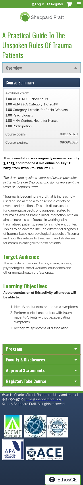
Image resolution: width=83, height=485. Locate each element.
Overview (14, 68)
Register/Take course (26, 381)
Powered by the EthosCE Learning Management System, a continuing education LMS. (63, 479)
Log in (39, 4)
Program (14, 349)
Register (57, 4)
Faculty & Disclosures (25, 359)
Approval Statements (25, 370)
